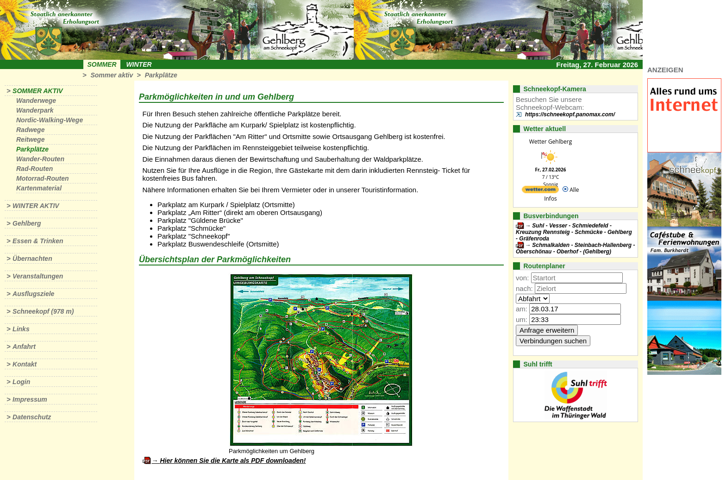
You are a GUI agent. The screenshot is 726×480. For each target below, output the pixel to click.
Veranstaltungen (38, 276)
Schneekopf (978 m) (43, 311)
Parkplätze (161, 75)
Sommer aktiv (111, 75)
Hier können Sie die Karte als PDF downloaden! (233, 460)
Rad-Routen (34, 168)
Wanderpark (35, 110)
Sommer (102, 64)
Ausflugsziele (33, 293)
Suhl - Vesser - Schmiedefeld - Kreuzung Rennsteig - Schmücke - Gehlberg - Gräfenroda (574, 232)
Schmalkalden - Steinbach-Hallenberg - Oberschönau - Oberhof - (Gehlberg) (575, 248)
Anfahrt (24, 346)
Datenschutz (32, 417)
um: (521, 319)
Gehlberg (27, 223)
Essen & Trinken (38, 241)
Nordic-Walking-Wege (49, 120)
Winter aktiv (36, 205)
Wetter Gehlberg (550, 141)
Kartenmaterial (39, 188)
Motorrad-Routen (42, 178)
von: (522, 278)
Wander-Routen (40, 159)
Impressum (30, 399)
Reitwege (30, 139)
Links (21, 329)
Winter (138, 64)
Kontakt (25, 364)
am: (521, 309)
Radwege (30, 129)
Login (21, 381)
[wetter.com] (540, 191)
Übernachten (32, 258)
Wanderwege (36, 100)
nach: (524, 288)
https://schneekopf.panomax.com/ (570, 114)
